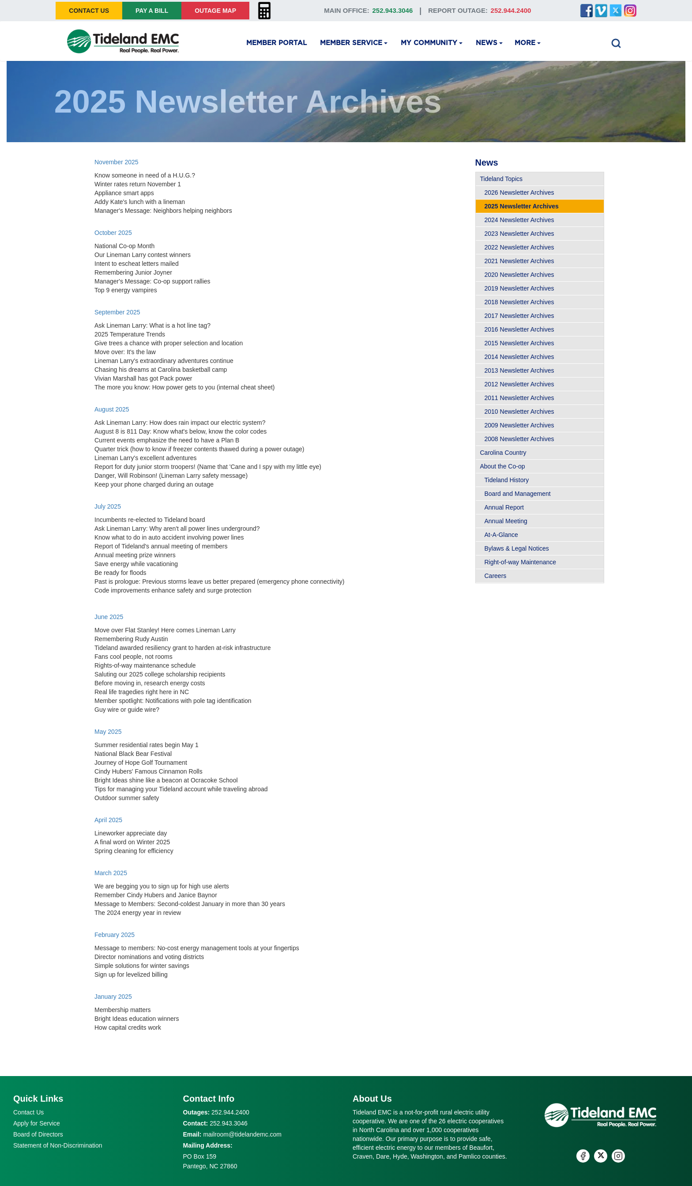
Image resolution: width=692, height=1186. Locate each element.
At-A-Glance (501, 534)
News (486, 43)
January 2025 (113, 996)
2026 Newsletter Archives (519, 192)
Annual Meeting (506, 521)
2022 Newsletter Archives (519, 247)
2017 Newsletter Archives (519, 315)
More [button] (525, 43)
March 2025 (110, 872)
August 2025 (111, 409)
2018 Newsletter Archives (519, 302)
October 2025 (113, 232)
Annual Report (504, 507)
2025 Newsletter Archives (522, 206)
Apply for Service (36, 1123)
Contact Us (89, 10)
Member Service (351, 43)
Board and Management (518, 493)
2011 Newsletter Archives (519, 397)
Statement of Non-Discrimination (57, 1145)
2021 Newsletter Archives (519, 260)
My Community (429, 43)
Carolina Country (503, 452)
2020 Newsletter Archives (519, 274)
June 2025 (108, 616)
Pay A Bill (151, 10)
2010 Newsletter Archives (519, 411)
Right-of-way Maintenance (521, 562)
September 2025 (117, 312)
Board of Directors (38, 1134)
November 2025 (116, 162)
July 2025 (107, 506)
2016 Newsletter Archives (519, 329)
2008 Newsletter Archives (519, 438)
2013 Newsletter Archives (519, 370)
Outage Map (215, 10)
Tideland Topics (501, 178)
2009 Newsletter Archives (519, 425)
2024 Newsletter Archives (519, 219)
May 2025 (107, 731)
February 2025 (114, 934)
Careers (496, 575)
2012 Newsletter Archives (519, 384)
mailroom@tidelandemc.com (242, 1134)
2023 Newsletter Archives (519, 233)
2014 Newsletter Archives (519, 356)
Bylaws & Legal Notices (517, 548)
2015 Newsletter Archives (519, 343)
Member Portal (276, 43)
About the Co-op (502, 466)
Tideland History (507, 479)
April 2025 (108, 819)
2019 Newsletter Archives (519, 288)
